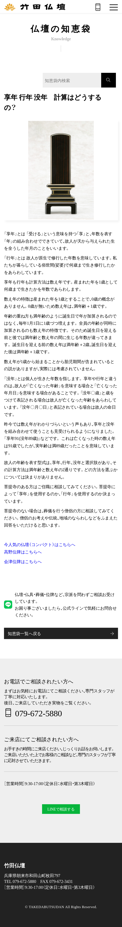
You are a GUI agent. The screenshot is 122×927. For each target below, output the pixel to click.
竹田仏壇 (14, 865)
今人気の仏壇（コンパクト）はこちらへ (39, 544)
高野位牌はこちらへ (22, 552)
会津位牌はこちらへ (22, 561)
